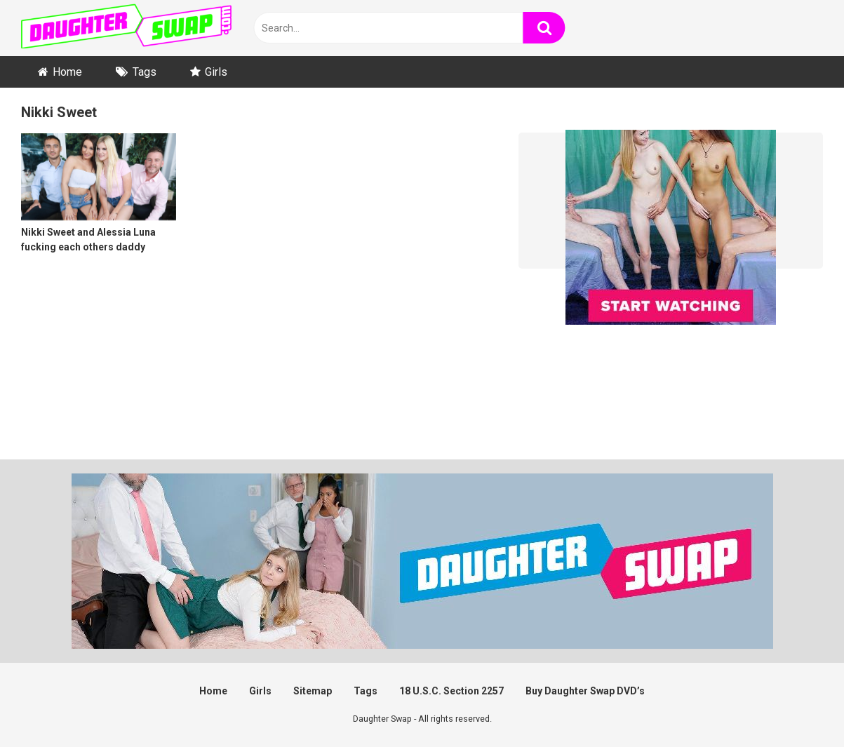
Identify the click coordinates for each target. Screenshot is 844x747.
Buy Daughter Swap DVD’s (585, 690)
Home (67, 72)
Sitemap (312, 690)
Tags (144, 72)
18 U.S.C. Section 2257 (451, 690)
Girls (216, 72)
